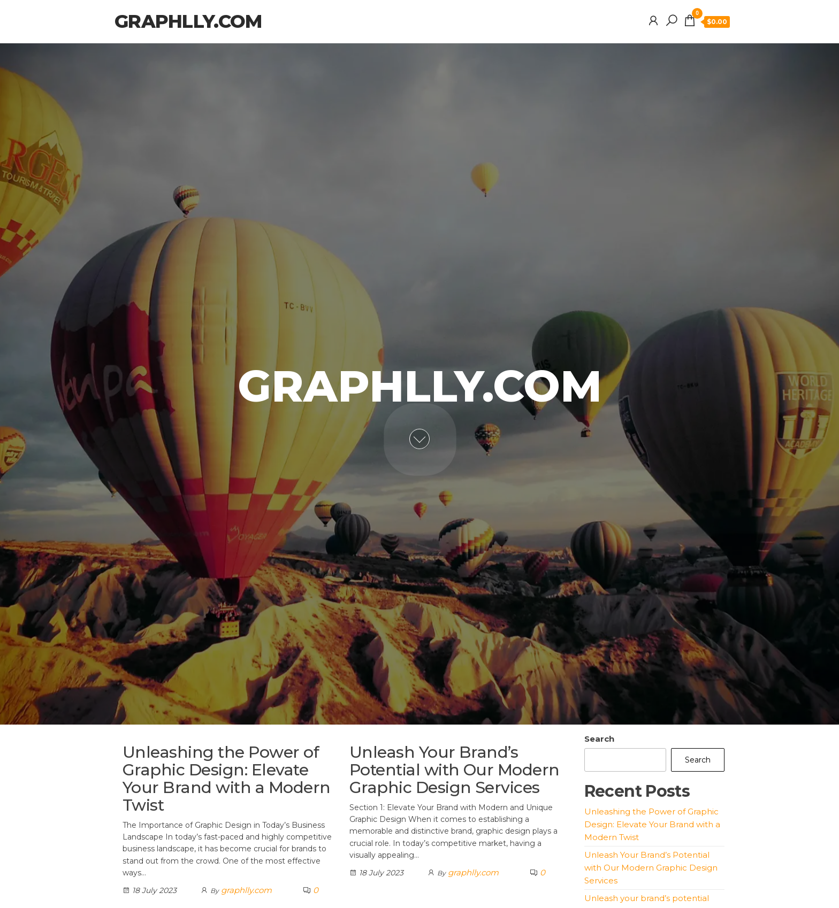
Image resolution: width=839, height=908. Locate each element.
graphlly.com (188, 21)
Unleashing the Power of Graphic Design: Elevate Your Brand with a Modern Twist (227, 778)
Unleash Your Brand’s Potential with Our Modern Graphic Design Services (454, 769)
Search (599, 739)
